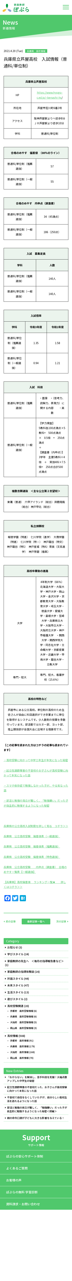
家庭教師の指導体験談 (20, 972)
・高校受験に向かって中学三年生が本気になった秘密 (36, 760)
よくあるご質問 (17, 1168)
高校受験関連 (15, 1006)
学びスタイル (15, 954)
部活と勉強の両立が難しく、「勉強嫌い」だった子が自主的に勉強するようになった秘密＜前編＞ (37, 1109)
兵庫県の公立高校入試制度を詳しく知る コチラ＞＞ (36, 826)
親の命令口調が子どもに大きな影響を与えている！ (35, 1118)
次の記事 (61, 921)
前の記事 (11, 921)
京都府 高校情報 (19, 1040)
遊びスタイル (15, 999)
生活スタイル (15, 992)
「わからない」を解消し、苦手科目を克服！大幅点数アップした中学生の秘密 (37, 1079)
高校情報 (12, 1036)
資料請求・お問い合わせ (23, 1204)
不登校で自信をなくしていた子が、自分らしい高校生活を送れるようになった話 (37, 1099)
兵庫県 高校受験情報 (21, 1016)
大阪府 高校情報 (19, 1052)
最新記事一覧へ (36, 921)
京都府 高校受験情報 (21, 1010)
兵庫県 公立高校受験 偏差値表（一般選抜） (32, 836)
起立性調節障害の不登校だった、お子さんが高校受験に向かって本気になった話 (37, 1089)
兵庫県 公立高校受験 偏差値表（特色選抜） (32, 857)
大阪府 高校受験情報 (21, 1022)
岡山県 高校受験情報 (21, 1028)
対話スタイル (15, 978)
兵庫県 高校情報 (19, 1046)
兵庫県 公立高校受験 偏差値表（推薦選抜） (32, 846)
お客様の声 (14, 1180)
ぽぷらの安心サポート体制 (24, 1156)
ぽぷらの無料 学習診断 (22, 1192)
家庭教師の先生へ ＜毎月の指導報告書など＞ (35, 961)
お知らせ (12, 947)
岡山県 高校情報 (19, 1057)
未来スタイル (15, 985)
